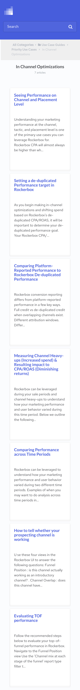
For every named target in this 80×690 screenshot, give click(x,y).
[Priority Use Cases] (24, 49)
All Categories (23, 45)
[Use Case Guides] (51, 45)
